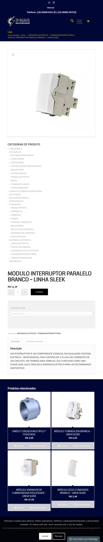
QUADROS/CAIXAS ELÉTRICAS (25, 251)
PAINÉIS (14, 219)
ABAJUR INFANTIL (19, 208)
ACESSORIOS (15, 149)
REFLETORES (17, 226)
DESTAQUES (15, 195)
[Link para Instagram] (54, 2)
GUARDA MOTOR (18, 173)
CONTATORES (17, 163)
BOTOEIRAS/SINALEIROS (22, 155)
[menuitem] (51, 7)
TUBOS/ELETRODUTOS (21, 258)
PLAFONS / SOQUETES (21, 222)
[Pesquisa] (70, 21)
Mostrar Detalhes (38, 446)
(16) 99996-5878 (67, 12)
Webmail (50, 8)
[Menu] (78, 21)
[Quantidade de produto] (17, 292)
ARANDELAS (16, 211)
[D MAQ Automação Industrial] (43, 21)
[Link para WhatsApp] (49, 2)
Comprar (39, 292)
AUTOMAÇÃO (15, 152)
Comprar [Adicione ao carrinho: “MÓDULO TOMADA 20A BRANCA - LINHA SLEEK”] (63, 446)
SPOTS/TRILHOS (18, 237)
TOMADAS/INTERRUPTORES (24, 254)
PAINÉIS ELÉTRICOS (20, 177)
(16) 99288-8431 (46, 12)
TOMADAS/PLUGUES (20, 184)
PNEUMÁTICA (15, 261)
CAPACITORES (17, 159)
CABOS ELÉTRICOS (20, 243)
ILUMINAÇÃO (15, 204)
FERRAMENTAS (16, 201)
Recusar (59, 536)
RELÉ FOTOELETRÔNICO (22, 229)
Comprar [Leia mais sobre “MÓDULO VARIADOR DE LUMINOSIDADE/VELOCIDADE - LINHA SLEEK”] (19, 508)
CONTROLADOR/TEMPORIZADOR (26, 166)
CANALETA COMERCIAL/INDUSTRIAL (25, 191)
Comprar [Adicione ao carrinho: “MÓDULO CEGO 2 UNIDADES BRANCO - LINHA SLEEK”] (63, 505)
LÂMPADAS (16, 215)
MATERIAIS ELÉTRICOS (19, 240)
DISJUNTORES (17, 170)
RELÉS (14, 181)
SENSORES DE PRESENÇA (23, 233)
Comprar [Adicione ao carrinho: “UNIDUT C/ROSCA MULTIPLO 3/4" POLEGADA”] (19, 446)
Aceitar (45, 536)
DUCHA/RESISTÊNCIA (19, 198)
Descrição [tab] (15, 341)
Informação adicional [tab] (34, 341)
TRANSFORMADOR (19, 188)
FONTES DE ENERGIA (21, 247)
